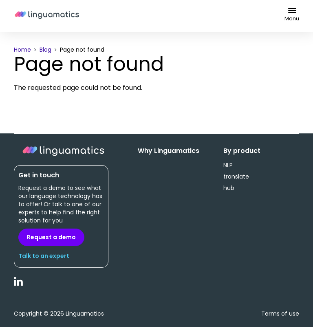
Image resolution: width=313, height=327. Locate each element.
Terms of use (280, 314)
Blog (45, 50)
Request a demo (51, 237)
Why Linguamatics (168, 151)
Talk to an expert (43, 256)
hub (228, 188)
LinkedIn (19, 286)
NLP (228, 165)
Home (22, 50)
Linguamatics (47, 16)
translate (236, 176)
